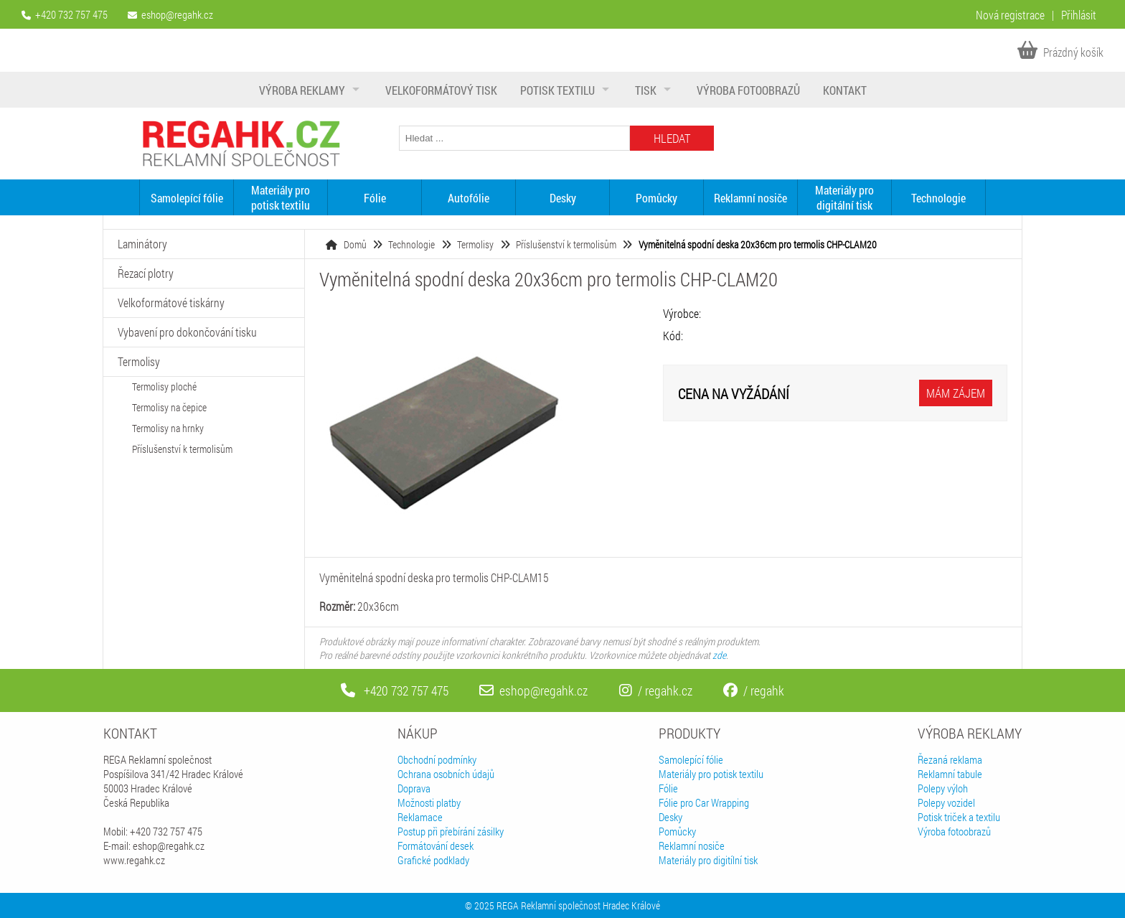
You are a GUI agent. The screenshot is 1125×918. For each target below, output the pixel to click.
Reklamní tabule (950, 774)
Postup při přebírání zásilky (450, 831)
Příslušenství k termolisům (566, 244)
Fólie (375, 197)
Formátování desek (435, 845)
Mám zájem (955, 393)
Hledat (672, 138)
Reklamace (420, 817)
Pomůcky (656, 197)
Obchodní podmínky (436, 759)
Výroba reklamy (302, 90)
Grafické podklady (433, 860)
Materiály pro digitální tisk (844, 197)
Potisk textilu (557, 90)
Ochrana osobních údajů (445, 774)
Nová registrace (1010, 14)
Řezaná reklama (950, 759)
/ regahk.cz (655, 690)
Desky (563, 197)
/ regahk (753, 690)
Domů (355, 244)
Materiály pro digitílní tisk (708, 860)
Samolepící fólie (187, 197)
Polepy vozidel (946, 802)
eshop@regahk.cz (177, 14)
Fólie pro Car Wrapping (704, 802)
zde (719, 655)
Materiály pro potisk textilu (280, 197)
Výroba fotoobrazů (748, 90)
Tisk (645, 90)
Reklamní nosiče (750, 197)
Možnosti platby (429, 802)
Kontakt (845, 90)
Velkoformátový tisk (441, 90)
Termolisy (475, 244)
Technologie (938, 197)
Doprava (413, 788)
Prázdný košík (1060, 52)
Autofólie (468, 197)
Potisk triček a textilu (959, 817)
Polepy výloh (943, 788)
